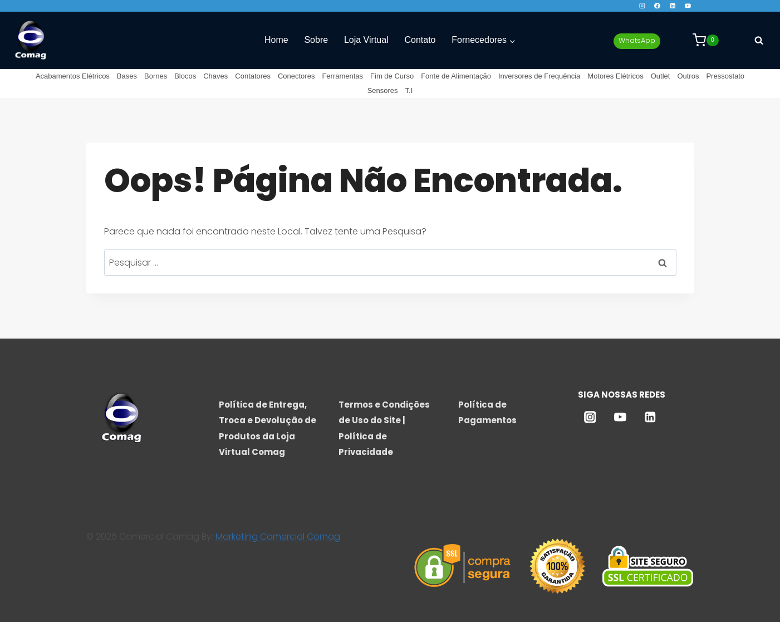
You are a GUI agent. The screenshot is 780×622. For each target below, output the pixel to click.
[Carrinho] (705, 40)
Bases (127, 76)
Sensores (382, 90)
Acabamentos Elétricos (73, 76)
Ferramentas (342, 76)
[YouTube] (688, 6)
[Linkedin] (673, 6)
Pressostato (725, 76)
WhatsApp (637, 40)
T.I (409, 90)
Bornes (155, 76)
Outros (688, 76)
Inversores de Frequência (539, 76)
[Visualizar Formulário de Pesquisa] (759, 40)
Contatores (253, 76)
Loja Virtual (366, 40)
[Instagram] (641, 6)
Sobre (316, 40)
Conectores (296, 76)
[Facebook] (657, 6)
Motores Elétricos (615, 76)
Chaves (215, 76)
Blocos (185, 76)
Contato (419, 40)
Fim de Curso (392, 76)
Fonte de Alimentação (456, 76)
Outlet (660, 76)
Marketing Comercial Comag (277, 536)
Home (276, 40)
